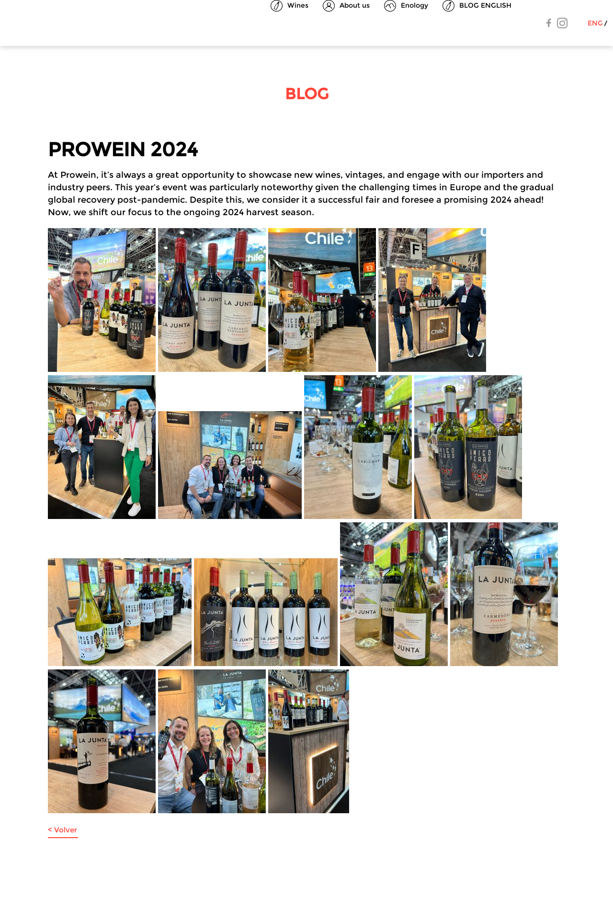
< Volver (62, 829)
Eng (595, 23)
